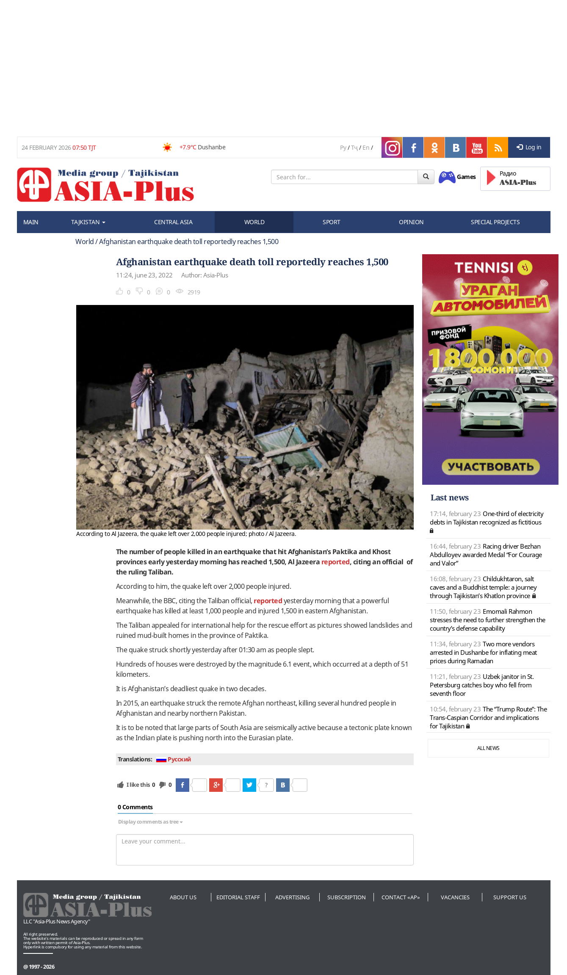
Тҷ (354, 147)
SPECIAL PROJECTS (495, 222)
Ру (343, 147)
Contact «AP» (401, 897)
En (365, 147)
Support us (509, 897)
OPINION (411, 222)
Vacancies (455, 897)
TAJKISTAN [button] (88, 222)
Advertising (292, 897)
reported (335, 561)
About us (183, 897)
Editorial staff (238, 897)
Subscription (346, 897)
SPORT (331, 222)
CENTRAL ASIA (173, 222)
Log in (529, 147)
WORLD (254, 222)
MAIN (31, 222)
